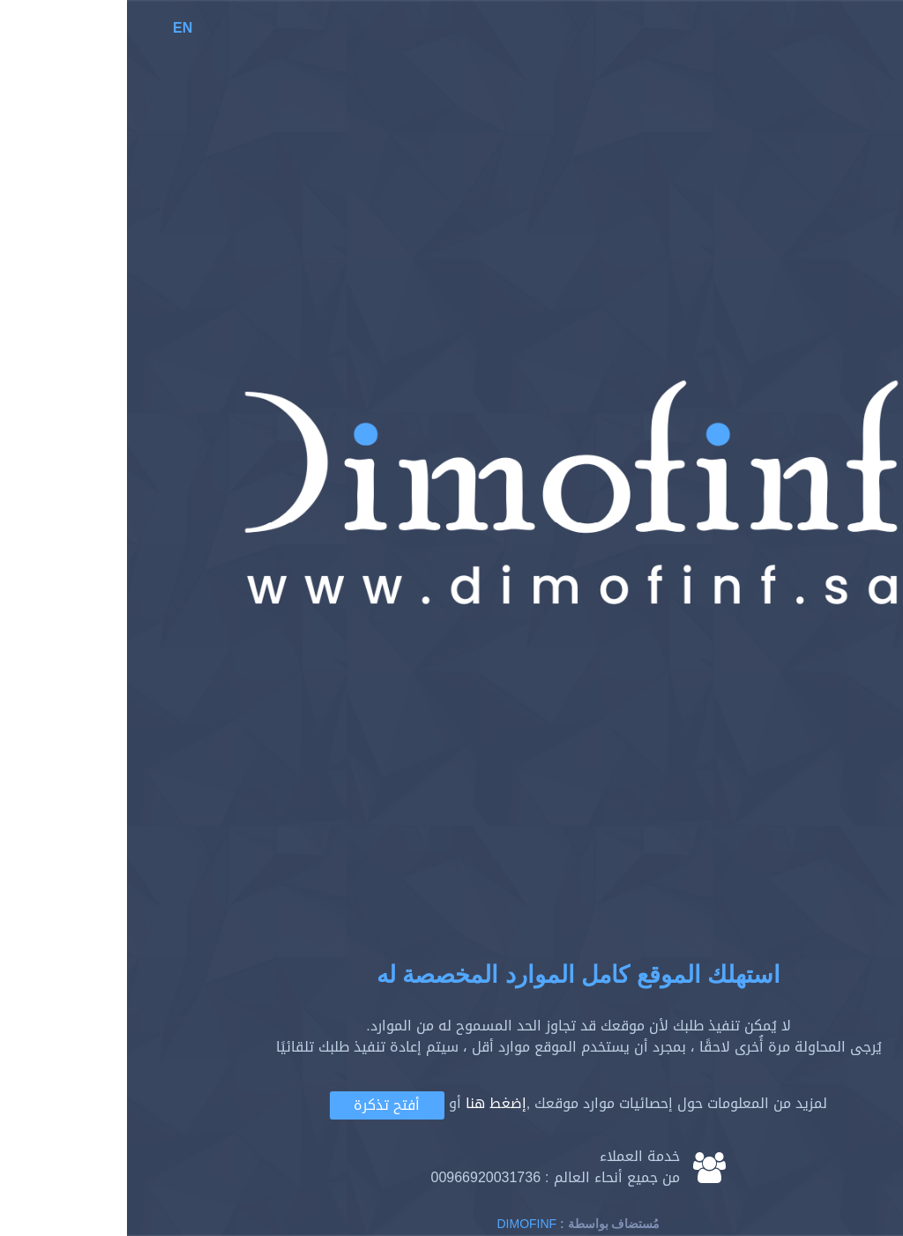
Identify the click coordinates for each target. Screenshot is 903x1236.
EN (55, 27)
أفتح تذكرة (260, 1105)
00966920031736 (358, 1177)
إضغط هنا (369, 1104)
